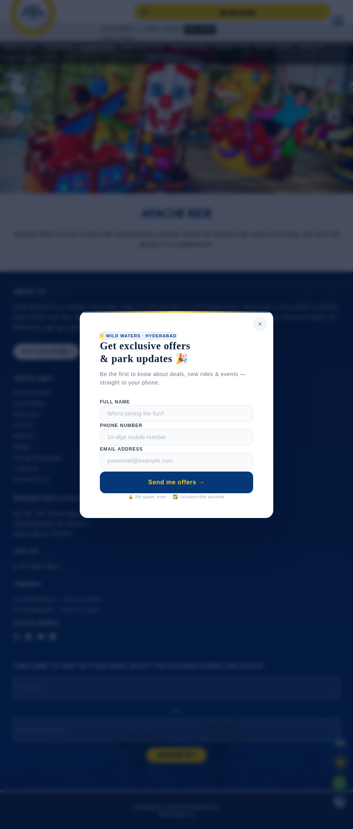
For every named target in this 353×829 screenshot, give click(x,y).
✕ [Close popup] (260, 324)
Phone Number (121, 425)
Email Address (121, 449)
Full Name (115, 402)
